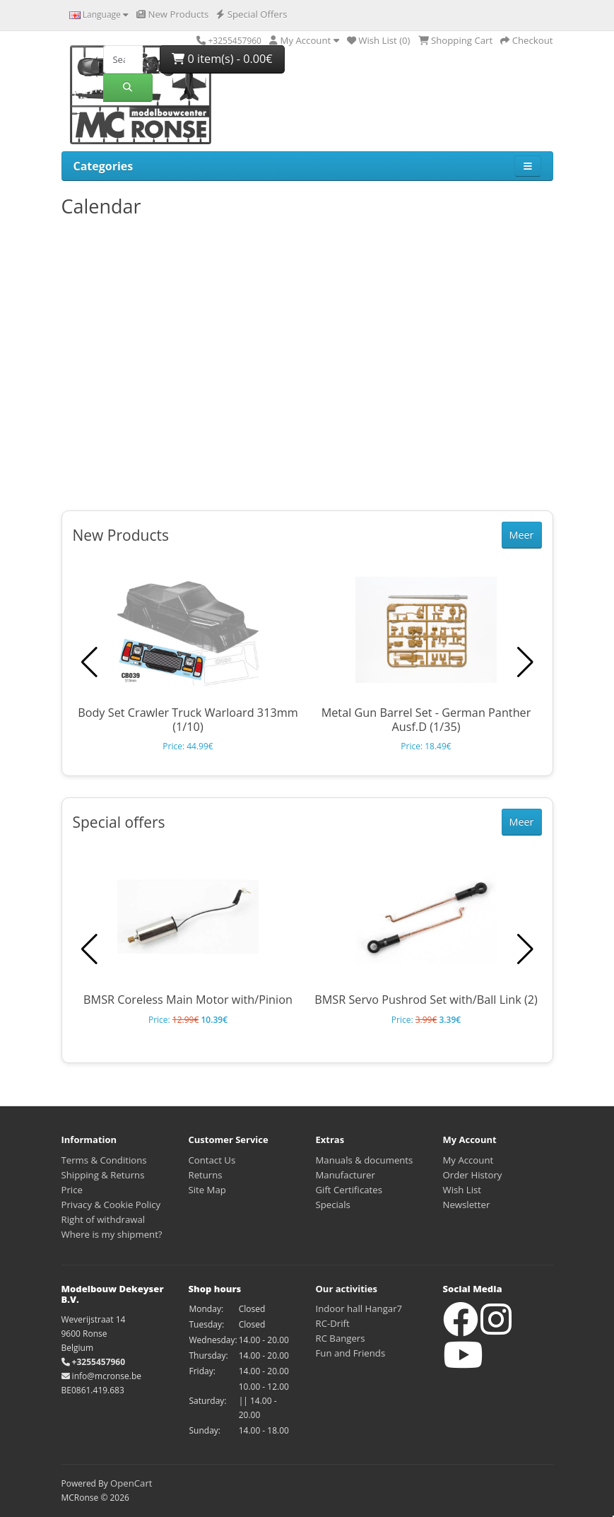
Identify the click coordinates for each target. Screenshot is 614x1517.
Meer (521, 534)
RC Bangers (340, 1338)
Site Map (207, 1189)
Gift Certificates (349, 1189)
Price (72, 1189)
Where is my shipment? (112, 1234)
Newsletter (466, 1204)
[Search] (123, 59)
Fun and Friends (351, 1353)
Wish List (462, 1189)
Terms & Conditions (104, 1160)
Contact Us (212, 1160)
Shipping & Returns (103, 1174)
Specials (333, 1204)
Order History (472, 1174)
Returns (206, 1174)
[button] (525, 662)
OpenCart (131, 1483)
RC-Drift (333, 1323)
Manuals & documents (364, 1160)
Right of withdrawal (103, 1219)
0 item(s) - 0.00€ (222, 58)
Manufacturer (345, 1174)
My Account (468, 1160)
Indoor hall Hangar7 (359, 1308)
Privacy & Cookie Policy (111, 1204)
